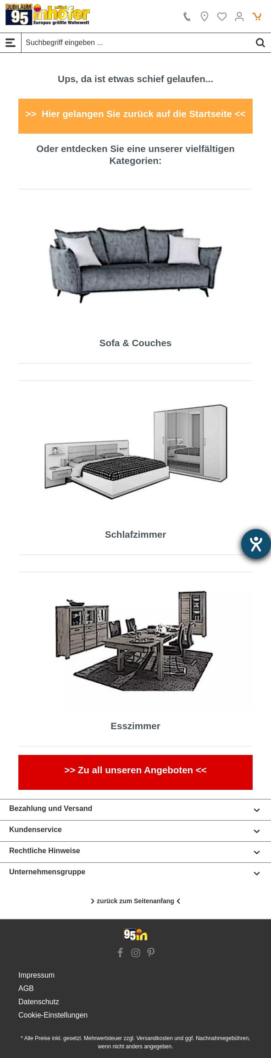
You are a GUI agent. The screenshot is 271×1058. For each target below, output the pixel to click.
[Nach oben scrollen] (135, 901)
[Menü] (10, 42)
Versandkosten (154, 1038)
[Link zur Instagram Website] (136, 953)
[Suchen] (260, 42)
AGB (26, 988)
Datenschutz (38, 1002)
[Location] (204, 16)
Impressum (36, 975)
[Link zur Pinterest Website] (151, 953)
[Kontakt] (187, 16)
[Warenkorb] (256, 16)
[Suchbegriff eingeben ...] (136, 42)
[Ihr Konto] (239, 16)
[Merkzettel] (222, 16)
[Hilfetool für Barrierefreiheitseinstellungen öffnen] (256, 544)
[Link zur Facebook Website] (120, 953)
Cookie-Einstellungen (53, 1015)
